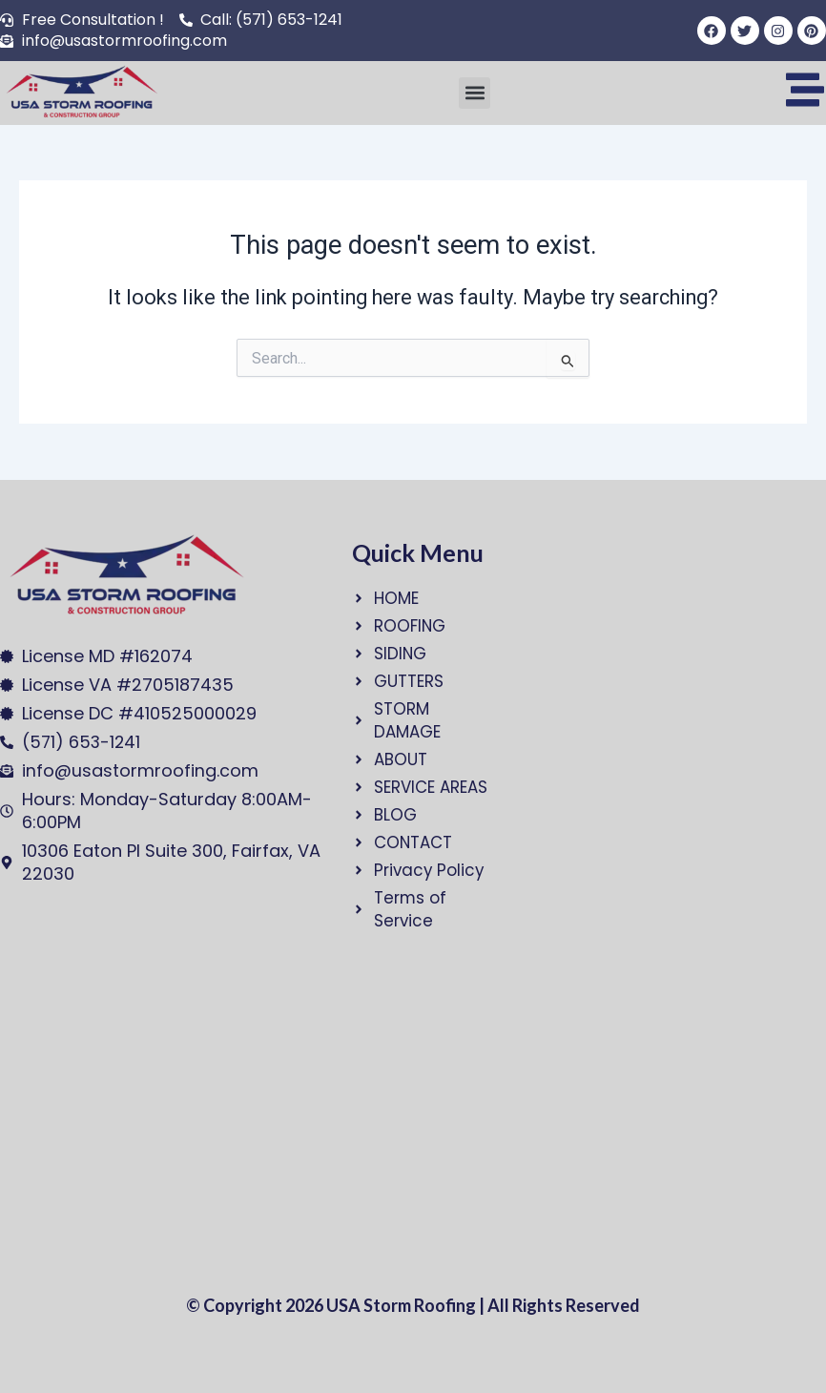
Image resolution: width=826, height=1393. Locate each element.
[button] (474, 93)
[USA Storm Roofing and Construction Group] (157, 1113)
